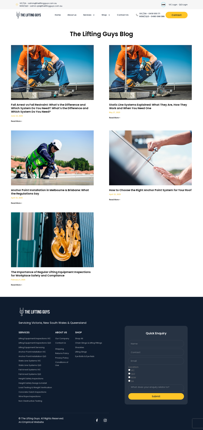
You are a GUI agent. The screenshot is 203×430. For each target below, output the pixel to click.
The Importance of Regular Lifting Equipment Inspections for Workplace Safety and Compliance (51, 273)
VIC (133, 370)
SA (132, 381)
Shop (106, 15)
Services (89, 15)
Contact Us (122, 14)
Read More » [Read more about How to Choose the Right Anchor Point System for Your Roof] (114, 199)
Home (58, 14)
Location (133, 367)
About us (71, 14)
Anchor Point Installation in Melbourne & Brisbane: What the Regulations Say (50, 191)
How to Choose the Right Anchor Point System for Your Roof (150, 190)
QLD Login (183, 4)
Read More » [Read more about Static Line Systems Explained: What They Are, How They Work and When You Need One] (114, 117)
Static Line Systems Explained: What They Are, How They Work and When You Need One (148, 106)
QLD (133, 373)
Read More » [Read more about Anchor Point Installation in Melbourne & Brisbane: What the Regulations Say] (16, 203)
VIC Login (173, 4)
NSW (133, 377)
